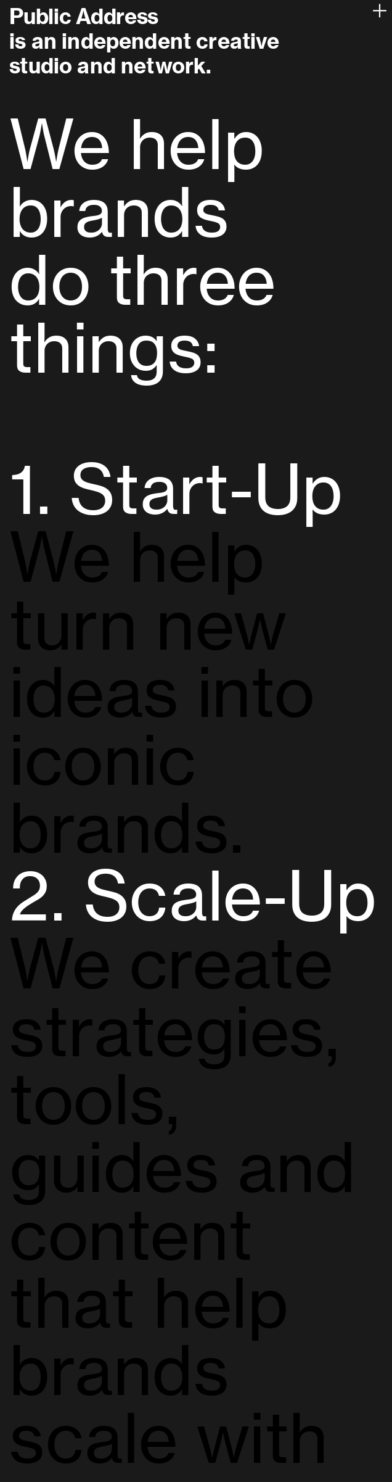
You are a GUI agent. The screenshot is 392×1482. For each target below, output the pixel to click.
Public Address (83, 17)
